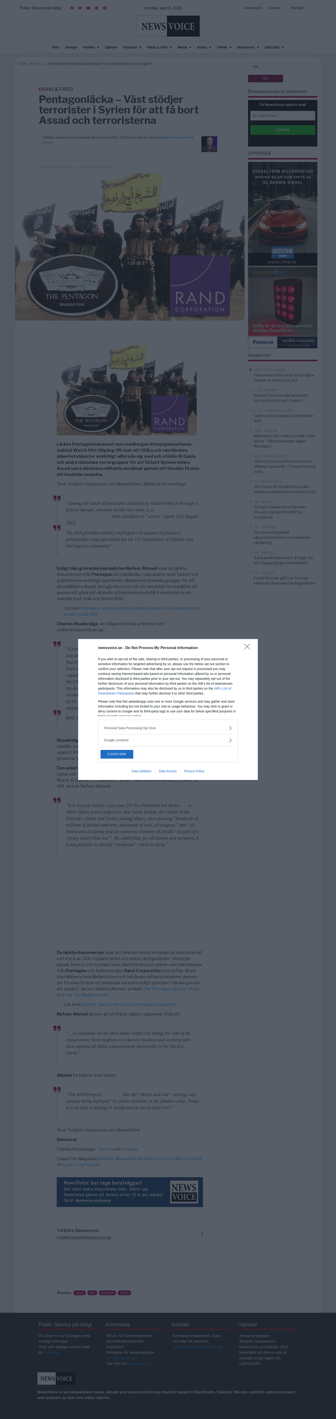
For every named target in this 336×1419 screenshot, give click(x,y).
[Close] (248, 647)
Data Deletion (141, 771)
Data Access (168, 771)
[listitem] (168, 727)
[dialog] (168, 709)
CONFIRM (122, 754)
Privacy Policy (194, 771)
